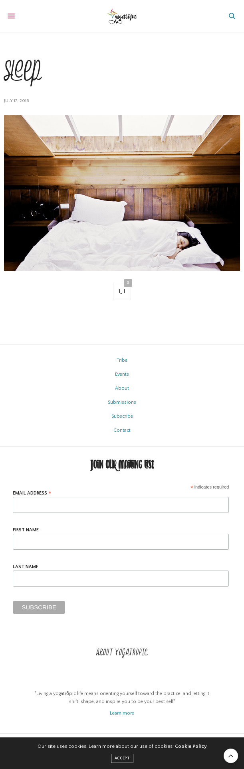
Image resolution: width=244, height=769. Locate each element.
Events (122, 374)
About (122, 388)
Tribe (122, 360)
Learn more (122, 713)
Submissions (122, 402)
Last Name (25, 567)
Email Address (32, 493)
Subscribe (122, 416)
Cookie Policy (191, 746)
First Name (26, 530)
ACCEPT (122, 758)
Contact (122, 430)
